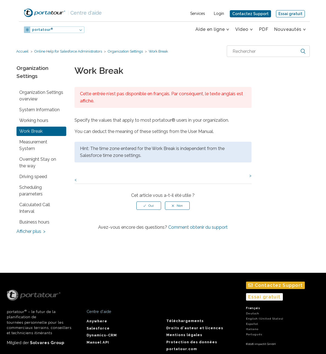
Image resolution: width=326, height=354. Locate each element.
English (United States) (264, 318)
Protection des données (191, 342)
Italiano (252, 329)
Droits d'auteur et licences (194, 328)
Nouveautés (288, 29)
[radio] (148, 205)
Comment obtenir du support (198, 227)
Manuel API (98, 342)
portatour (42, 30)
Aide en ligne (210, 29)
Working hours (33, 120)
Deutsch (252, 313)
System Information (39, 109)
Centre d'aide (85, 13)
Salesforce (98, 328)
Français (253, 308)
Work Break (158, 51)
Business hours (34, 222)
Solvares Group (47, 342)
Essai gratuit (290, 14)
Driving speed (33, 176)
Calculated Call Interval (34, 208)
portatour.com (181, 349)
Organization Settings (125, 51)
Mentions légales (184, 335)
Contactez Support (250, 14)
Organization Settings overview (41, 96)
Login (219, 13)
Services (197, 13)
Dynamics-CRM (102, 335)
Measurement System (33, 145)
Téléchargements (185, 321)
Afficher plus (28, 231)
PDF (264, 29)
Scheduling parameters (31, 191)
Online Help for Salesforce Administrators (68, 51)
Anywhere (97, 321)
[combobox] (268, 51)
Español (252, 323)
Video (241, 29)
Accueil (22, 51)
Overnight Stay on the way (37, 162)
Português (254, 334)
